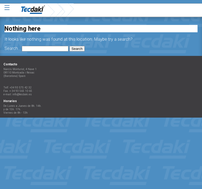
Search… (12, 48)
